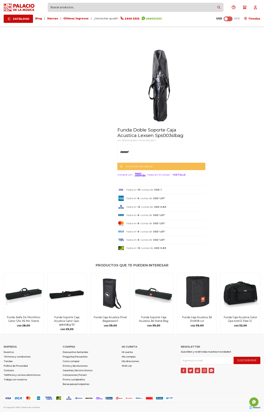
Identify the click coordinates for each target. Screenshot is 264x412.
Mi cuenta (127, 352)
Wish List (127, 365)
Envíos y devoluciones (75, 365)
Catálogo (21, 18)
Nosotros (9, 352)
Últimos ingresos (76, 18)
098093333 (154, 18)
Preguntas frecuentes (75, 356)
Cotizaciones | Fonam (75, 375)
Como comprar (71, 361)
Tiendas (253, 18)
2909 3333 (132, 18)
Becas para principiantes (76, 384)
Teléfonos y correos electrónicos (22, 375)
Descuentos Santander (75, 352)
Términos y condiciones (17, 356)
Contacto (9, 370)
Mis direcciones (130, 361)
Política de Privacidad (16, 365)
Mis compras (128, 356)
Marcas (52, 18)
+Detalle (179, 174)
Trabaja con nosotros (15, 379)
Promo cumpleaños (74, 379)
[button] (218, 7)
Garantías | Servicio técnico (78, 370)
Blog (38, 18)
